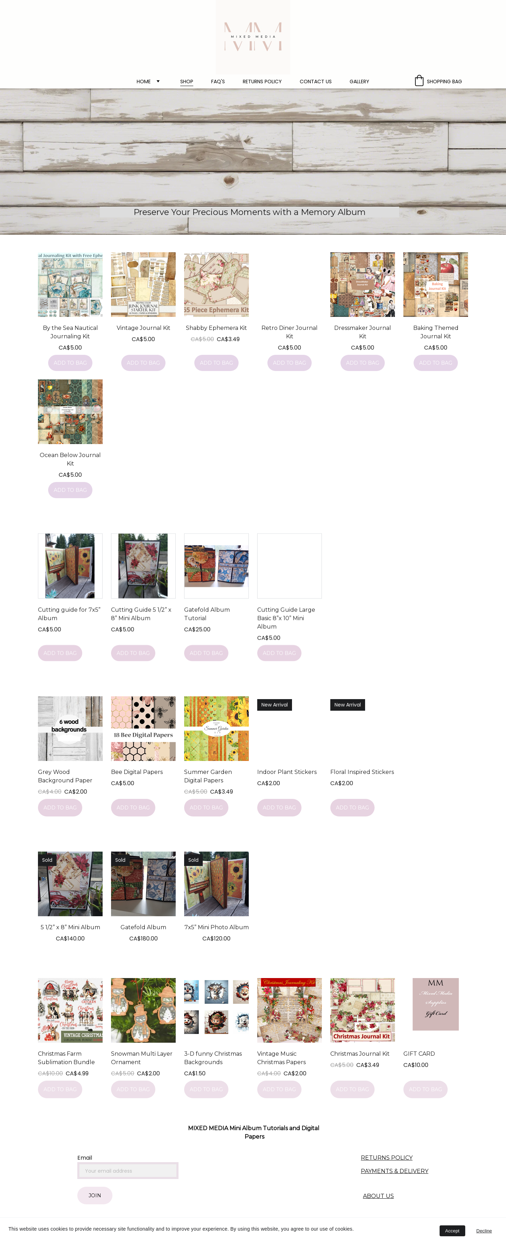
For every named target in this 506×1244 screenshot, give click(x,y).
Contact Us (316, 81)
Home (144, 81)
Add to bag (70, 363)
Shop (186, 81)
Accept (452, 1230)
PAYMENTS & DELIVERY (394, 1171)
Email (84, 1158)
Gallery (359, 81)
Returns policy (262, 81)
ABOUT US (378, 1196)
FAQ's (218, 81)
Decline (484, 1230)
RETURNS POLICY (387, 1157)
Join (95, 1195)
